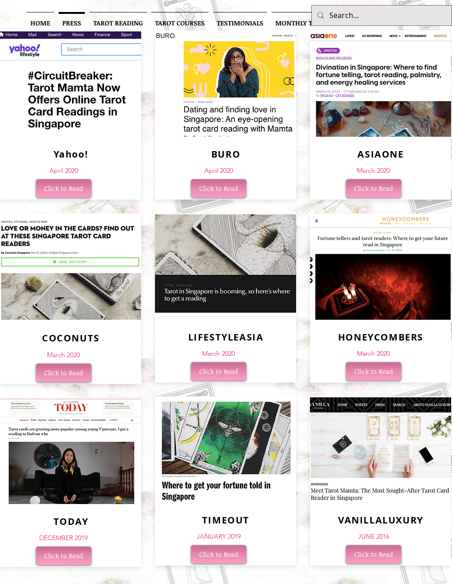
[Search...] (380, 15)
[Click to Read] (63, 188)
